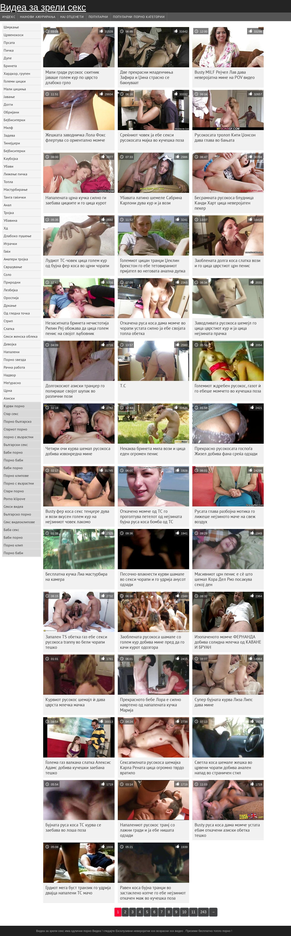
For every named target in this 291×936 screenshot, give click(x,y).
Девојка (10, 344)
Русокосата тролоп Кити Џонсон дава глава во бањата (225, 137)
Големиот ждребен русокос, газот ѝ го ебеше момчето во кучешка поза (228, 388)
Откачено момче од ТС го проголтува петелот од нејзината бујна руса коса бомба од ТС (151, 516)
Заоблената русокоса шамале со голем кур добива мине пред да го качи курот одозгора (152, 642)
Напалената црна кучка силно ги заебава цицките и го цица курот (75, 200)
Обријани (11, 112)
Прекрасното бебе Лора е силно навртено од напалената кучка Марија (150, 705)
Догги (8, 104)
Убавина (10, 220)
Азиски (9, 398)
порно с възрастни (18, 437)
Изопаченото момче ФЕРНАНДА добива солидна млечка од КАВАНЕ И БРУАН (228, 642)
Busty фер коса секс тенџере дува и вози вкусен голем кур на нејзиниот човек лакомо (77, 516)
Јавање (9, 96)
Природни (12, 282)
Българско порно (17, 514)
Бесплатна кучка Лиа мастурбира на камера (76, 576)
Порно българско (18, 421)
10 (184, 912)
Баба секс (11, 529)
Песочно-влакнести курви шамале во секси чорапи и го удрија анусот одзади (153, 579)
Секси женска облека (21, 336)
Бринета (10, 65)
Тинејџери (12, 143)
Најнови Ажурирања (37, 17)
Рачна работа (14, 367)
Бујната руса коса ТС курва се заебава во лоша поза (73, 827)
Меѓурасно (12, 382)
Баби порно (13, 452)
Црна (8, 390)
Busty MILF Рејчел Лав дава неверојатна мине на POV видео (225, 74)
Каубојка (11, 158)
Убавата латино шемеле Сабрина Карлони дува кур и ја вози (151, 200)
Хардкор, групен (17, 73)
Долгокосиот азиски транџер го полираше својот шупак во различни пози (75, 391)
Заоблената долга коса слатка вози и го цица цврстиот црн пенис (227, 263)
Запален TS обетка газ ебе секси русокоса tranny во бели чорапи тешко (76, 642)
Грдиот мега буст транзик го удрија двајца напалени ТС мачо (78, 890)
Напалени (12, 352)
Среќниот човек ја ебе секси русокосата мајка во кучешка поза (152, 137)
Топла (8, 181)
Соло (7, 274)
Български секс (16, 444)
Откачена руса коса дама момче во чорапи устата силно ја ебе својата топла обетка (153, 328)
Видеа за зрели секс (43, 7)
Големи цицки (15, 81)
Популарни (98, 17)
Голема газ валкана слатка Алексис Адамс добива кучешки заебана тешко (78, 767)
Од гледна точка (17, 313)
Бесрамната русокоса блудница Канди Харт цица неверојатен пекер (224, 203)
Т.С (123, 385)
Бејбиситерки (14, 120)
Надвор (10, 375)
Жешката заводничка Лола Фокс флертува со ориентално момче (75, 137)
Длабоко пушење (17, 236)
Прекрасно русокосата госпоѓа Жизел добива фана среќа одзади (226, 451)
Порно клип (13, 545)
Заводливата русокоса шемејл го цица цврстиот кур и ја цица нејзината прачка (225, 328)
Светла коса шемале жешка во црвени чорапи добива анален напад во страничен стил (223, 767)
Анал (7, 205)
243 (203, 912)
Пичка (9, 50)
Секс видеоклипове (19, 522)
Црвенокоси (13, 35)
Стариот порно (15, 429)
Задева (9, 135)
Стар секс (11, 413)
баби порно (13, 467)
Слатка (9, 328)
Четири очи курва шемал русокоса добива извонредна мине (77, 451)
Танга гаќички (15, 197)
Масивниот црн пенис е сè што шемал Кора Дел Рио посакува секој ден (224, 579)
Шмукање (11, 27)
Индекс (8, 17)
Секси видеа (13, 506)
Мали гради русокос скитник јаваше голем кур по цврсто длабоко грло (72, 77)
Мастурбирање (16, 189)
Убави (8, 166)
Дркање (10, 305)
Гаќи (7, 251)
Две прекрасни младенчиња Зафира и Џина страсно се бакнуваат (146, 77)
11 (193, 912)
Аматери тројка (16, 259)
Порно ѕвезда (15, 359)
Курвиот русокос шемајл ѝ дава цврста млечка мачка (75, 702)
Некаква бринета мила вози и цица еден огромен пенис (152, 451)
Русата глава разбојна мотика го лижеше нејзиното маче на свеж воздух (225, 516)
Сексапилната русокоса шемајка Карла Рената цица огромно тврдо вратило (152, 767)
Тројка (9, 212)
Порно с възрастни (19, 483)
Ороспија (11, 297)
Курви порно (14, 406)
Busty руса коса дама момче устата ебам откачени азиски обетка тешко (227, 830)
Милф (8, 127)
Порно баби (13, 460)
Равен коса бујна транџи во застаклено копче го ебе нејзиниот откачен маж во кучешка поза (153, 893)
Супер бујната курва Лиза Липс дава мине (224, 702)
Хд (6, 228)
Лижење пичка (15, 174)
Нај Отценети (72, 17)
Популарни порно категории (139, 17)
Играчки (10, 243)
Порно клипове (16, 475)
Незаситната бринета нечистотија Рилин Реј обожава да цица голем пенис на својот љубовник (77, 328)
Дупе (8, 58)
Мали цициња (15, 89)
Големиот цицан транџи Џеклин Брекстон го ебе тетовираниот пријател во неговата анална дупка (152, 266)
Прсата (9, 42)
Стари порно (14, 491)
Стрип (8, 321)
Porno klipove (14, 498)
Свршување (13, 266)
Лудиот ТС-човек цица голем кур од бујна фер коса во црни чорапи (77, 263)
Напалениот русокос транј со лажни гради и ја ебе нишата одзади (147, 830)
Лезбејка (11, 290)
